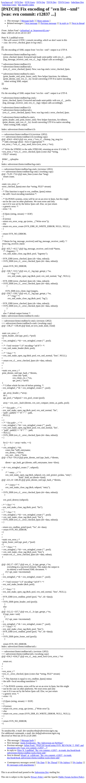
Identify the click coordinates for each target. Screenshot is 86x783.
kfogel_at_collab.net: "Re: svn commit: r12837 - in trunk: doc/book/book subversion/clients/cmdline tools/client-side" (39, 756)
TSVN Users (63, 2)
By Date (41, 762)
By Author (77, 762)
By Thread (52, 762)
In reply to (64, 23)
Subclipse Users (9, 5)
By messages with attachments (20, 765)
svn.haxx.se (7, 2)
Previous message (48, 23)
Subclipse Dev (77, 2)
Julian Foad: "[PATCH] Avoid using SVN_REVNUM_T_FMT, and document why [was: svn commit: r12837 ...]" (45, 746)
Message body (27, 21)
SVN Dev (18, 2)
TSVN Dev (51, 2)
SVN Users (30, 2)
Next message (31, 23)
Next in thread (78, 23)
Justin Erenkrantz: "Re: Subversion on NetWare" (41, 743)
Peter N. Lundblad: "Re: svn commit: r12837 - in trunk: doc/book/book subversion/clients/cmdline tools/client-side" (43, 751)
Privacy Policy (37, 777)
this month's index (26, 5)
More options (43, 21)
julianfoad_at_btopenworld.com (34, 30)
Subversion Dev (42, 772)
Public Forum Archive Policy (71, 777)
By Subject (65, 762)
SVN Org (40, 2)
